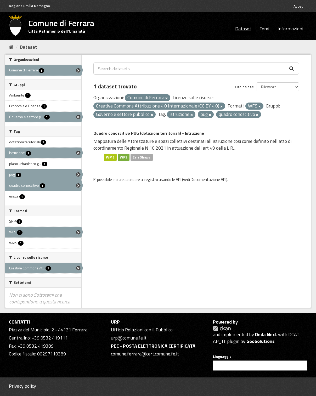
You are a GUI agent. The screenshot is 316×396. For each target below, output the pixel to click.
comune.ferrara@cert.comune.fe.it (145, 353)
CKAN (222, 328)
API (178, 180)
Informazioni (290, 28)
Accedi (299, 6)
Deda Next (266, 334)
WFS (123, 157)
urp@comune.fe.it (128, 337)
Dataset (243, 28)
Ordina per (244, 86)
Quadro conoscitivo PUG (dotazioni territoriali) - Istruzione (148, 133)
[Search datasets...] (189, 69)
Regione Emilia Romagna (29, 5)
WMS (110, 157)
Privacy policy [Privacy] (22, 385)
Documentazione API (208, 180)
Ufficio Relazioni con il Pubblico (142, 329)
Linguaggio (222, 356)
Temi (264, 28)
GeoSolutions (260, 341)
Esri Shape (141, 157)
